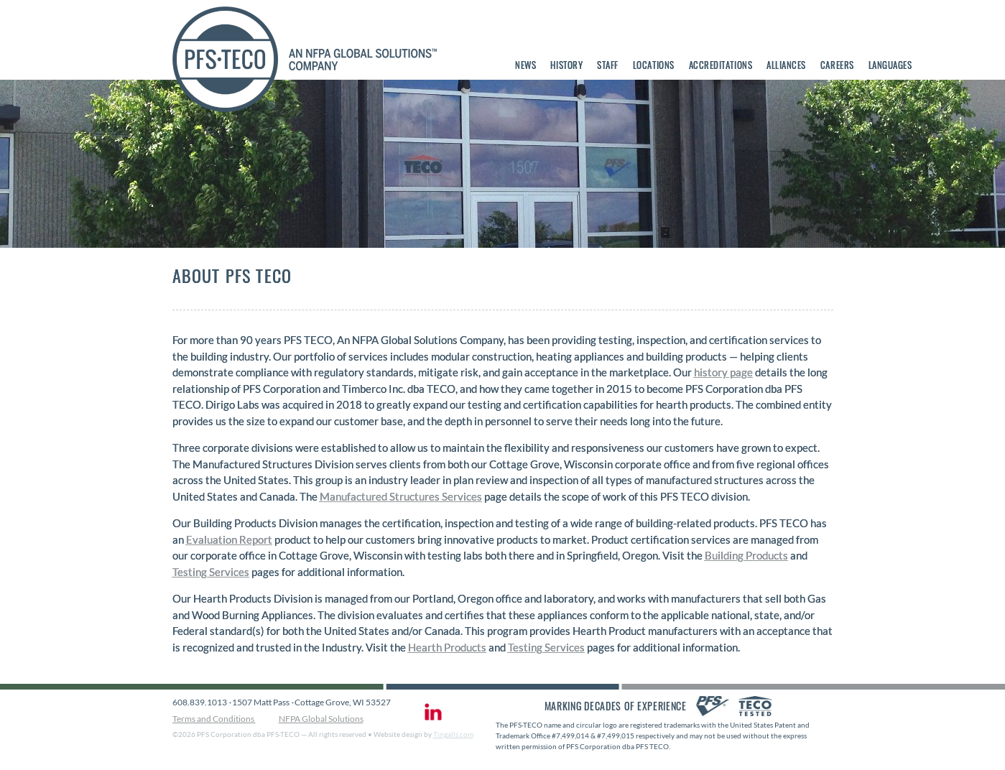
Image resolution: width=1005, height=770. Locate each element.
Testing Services (210, 571)
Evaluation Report (229, 539)
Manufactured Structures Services (401, 496)
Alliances (786, 64)
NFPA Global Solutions (321, 718)
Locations (654, 64)
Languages (890, 64)
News (525, 64)
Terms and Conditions (214, 718)
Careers (837, 64)
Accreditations (720, 64)
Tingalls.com (453, 734)
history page (723, 372)
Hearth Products (447, 647)
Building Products (746, 555)
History (566, 64)
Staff (608, 64)
